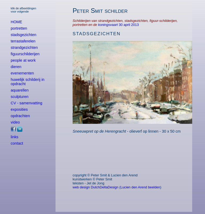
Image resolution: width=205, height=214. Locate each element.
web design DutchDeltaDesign (95, 187)
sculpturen (19, 96)
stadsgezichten (23, 35)
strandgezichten (24, 47)
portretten (19, 28)
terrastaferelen (23, 41)
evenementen (22, 73)
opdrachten (20, 116)
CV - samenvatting (26, 103)
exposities (19, 109)
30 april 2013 (129, 25)
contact (17, 143)
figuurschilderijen (25, 54)
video (15, 122)
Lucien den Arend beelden (140, 187)
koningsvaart (108, 25)
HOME (16, 22)
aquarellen (20, 90)
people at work (23, 60)
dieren (16, 67)
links (14, 137)
